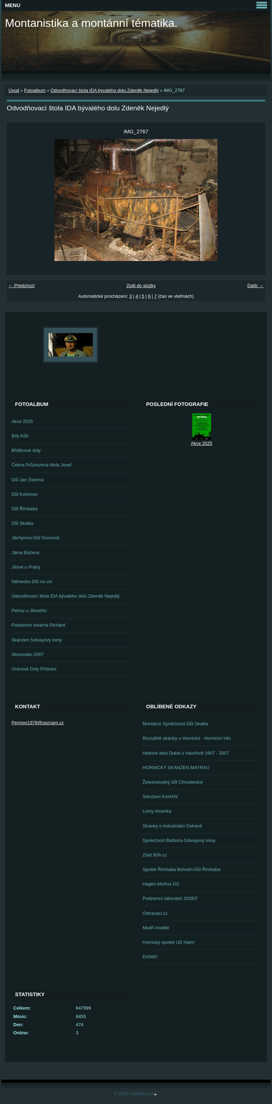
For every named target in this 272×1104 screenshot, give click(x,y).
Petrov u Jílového (29, 610)
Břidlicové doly (26, 450)
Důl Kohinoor (25, 494)
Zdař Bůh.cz (155, 855)
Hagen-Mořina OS (161, 884)
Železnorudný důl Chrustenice (173, 782)
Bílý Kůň (20, 435)
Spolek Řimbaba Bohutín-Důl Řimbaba (182, 869)
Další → (255, 285)
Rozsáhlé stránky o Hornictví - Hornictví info (187, 738)
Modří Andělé (156, 927)
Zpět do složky (141, 285)
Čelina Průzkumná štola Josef (42, 464)
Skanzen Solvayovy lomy (37, 640)
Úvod (13, 90)
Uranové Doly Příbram (34, 669)
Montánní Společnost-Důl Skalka (176, 723)
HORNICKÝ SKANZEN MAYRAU (176, 767)
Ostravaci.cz (155, 913)
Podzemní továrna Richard (39, 625)
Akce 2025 (22, 421)
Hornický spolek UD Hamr (169, 942)
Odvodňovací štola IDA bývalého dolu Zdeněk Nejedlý (105, 90)
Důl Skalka (22, 523)
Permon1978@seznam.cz (38, 722)
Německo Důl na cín (32, 581)
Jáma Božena (25, 552)
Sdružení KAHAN (160, 796)
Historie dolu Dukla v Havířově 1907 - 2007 (186, 753)
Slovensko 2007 (28, 654)
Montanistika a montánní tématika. (91, 23)
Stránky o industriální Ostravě (172, 826)
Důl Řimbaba (25, 508)
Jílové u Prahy (26, 567)
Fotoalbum (34, 90)
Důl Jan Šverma (28, 479)
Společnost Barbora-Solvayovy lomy (179, 840)
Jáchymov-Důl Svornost (36, 537)
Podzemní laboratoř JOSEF (170, 898)
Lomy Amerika (157, 811)
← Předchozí (21, 285)
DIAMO (150, 956)
